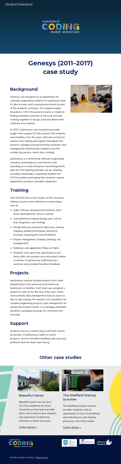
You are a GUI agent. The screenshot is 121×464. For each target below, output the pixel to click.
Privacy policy (42, 457)
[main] (60, 67)
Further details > (28, 427)
